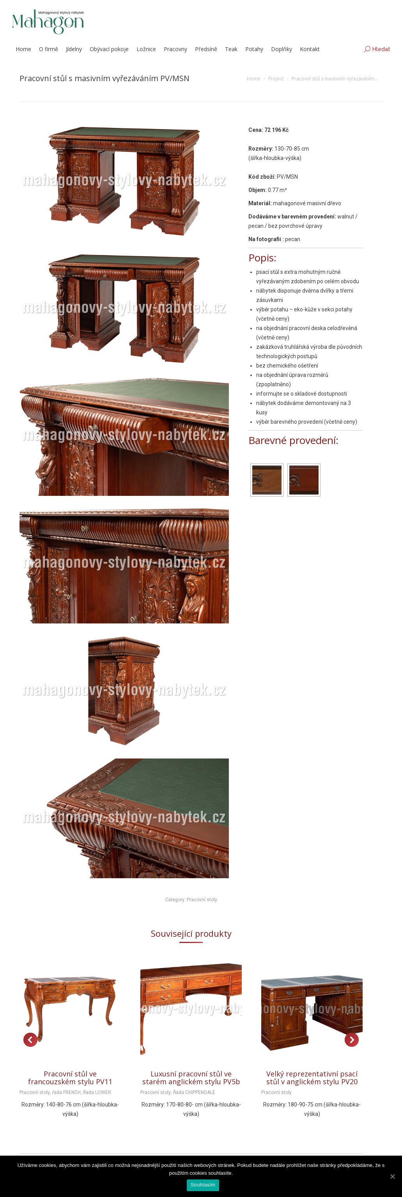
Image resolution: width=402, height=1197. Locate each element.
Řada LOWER (97, 1092)
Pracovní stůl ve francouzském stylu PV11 (70, 1077)
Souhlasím (203, 1185)
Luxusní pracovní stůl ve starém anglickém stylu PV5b (191, 1077)
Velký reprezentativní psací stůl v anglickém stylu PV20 (312, 1077)
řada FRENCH (66, 1092)
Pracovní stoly (202, 899)
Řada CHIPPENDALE (194, 1092)
